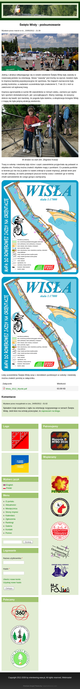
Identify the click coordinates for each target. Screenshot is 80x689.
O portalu (10, 501)
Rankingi (10, 522)
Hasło (6, 569)
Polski (7, 488)
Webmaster (67, 677)
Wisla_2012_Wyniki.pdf (16, 389)
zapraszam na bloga (50, 411)
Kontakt (9, 529)
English (8, 485)
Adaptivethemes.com (49, 686)
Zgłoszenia (10, 519)
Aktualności (11, 505)
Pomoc (9, 533)
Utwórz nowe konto (12, 579)
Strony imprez (12, 512)
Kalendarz (10, 515)
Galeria (9, 526)
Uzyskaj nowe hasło (12, 582)
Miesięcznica (11, 508)
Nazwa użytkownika (13, 558)
